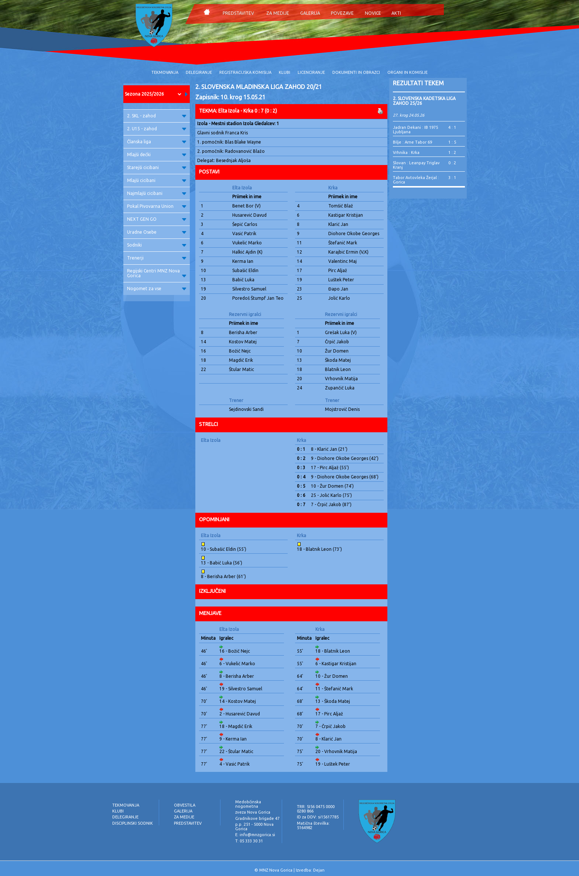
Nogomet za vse (156, 288)
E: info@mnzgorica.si (255, 834)
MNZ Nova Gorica (275, 870)
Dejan (319, 870)
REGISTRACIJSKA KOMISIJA (245, 72)
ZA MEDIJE (277, 13)
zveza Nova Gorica (252, 812)
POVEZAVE (342, 13)
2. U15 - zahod (156, 128)
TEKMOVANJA (164, 72)
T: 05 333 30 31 (249, 841)
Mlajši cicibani (156, 180)
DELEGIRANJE (199, 72)
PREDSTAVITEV (238, 13)
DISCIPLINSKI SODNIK (132, 823)
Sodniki (156, 245)
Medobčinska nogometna (248, 804)
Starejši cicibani (156, 167)
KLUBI (284, 72)
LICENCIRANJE (311, 72)
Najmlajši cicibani (156, 193)
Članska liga (156, 141)
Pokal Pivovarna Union (156, 206)
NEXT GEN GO (156, 219)
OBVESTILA (184, 805)
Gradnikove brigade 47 (257, 818)
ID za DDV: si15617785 (318, 817)
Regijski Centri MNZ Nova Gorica (156, 273)
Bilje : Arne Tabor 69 (412, 142)
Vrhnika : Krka (406, 152)
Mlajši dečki (156, 154)
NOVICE (373, 13)
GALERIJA (310, 13)
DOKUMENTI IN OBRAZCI (356, 72)
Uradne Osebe (156, 232)
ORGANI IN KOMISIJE (407, 72)
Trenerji (156, 257)
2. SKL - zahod (156, 115)
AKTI (396, 13)
